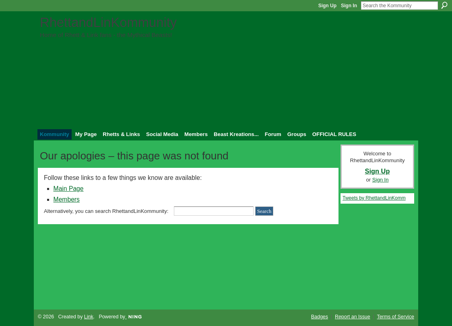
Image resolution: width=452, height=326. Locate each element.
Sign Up (327, 5)
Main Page (69, 188)
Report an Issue (352, 317)
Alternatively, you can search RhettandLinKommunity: (106, 211)
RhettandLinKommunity (108, 22)
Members (67, 199)
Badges (319, 317)
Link (88, 317)
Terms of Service (396, 317)
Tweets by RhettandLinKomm (374, 198)
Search (444, 5)
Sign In (349, 5)
